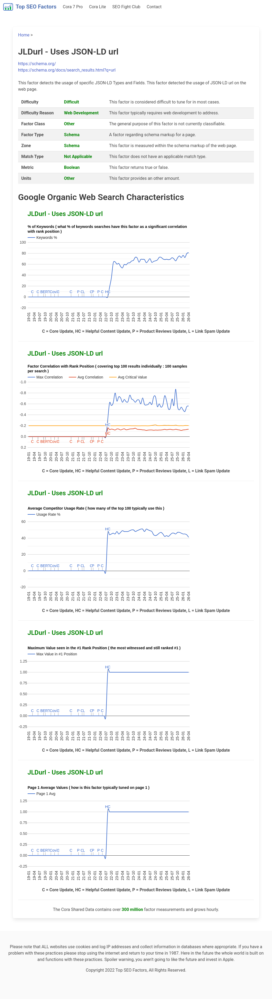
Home (23, 35)
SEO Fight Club (126, 6)
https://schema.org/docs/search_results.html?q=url (67, 70)
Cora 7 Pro (73, 6)
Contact (154, 6)
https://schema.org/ (37, 63)
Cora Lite (97, 6)
